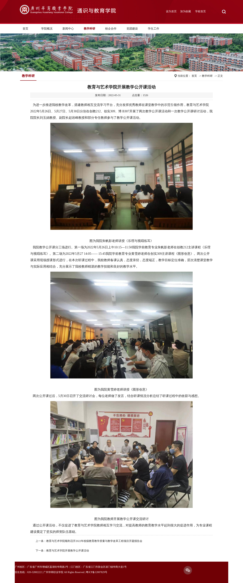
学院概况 (46, 28)
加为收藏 (185, 11)
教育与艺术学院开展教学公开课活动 (67, 550)
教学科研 (89, 28)
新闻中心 (68, 28)
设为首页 (171, 11)
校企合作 (111, 28)
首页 (25, 28)
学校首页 (200, 11)
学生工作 (153, 28)
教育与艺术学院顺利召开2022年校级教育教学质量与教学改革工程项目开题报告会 (94, 541)
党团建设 (132, 28)
